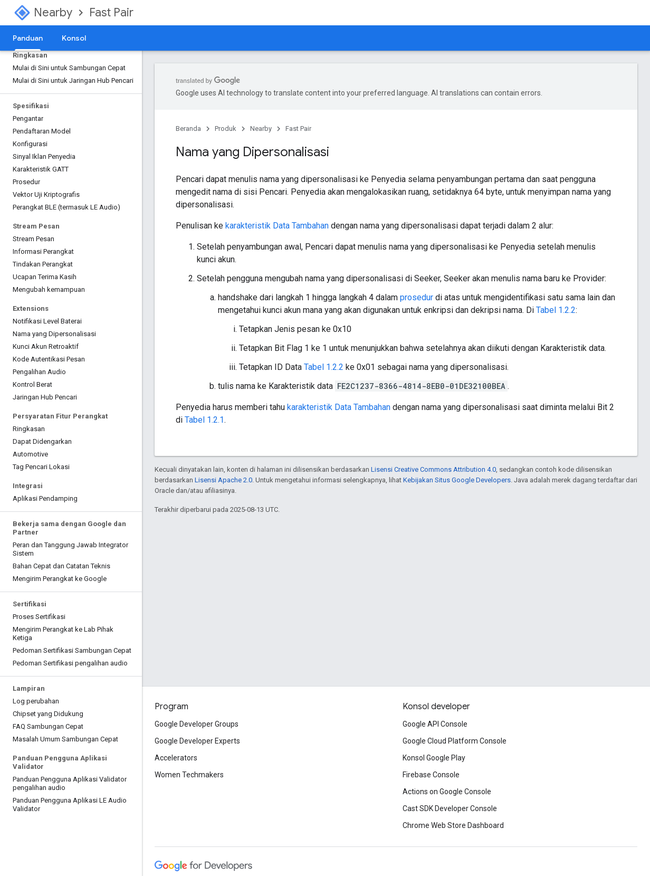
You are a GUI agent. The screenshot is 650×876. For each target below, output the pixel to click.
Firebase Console (431, 774)
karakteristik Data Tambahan (277, 226)
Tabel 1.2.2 (556, 310)
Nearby (53, 12)
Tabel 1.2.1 (204, 420)
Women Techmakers (189, 774)
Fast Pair (111, 12)
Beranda (188, 128)
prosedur (416, 297)
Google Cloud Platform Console (454, 741)
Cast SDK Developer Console (450, 808)
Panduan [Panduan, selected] (28, 38)
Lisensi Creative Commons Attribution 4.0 (433, 469)
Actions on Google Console (447, 791)
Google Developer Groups (196, 724)
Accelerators (176, 758)
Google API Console (435, 724)
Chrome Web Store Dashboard (453, 825)
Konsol (74, 38)
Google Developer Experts (197, 741)
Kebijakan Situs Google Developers (457, 480)
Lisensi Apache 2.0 (223, 480)
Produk (225, 128)
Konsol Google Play (434, 758)
